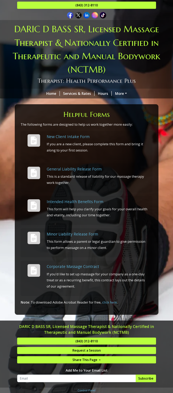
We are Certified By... (108, 101)
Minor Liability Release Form (72, 251)
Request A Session (37, 101)
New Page (49, 110)
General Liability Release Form (74, 186)
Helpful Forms (72, 101)
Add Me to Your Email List (87, 387)
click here (109, 319)
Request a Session (86, 367)
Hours (79, 93)
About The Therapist (108, 93)
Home (27, 93)
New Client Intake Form (68, 153)
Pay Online (141, 101)
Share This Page (85, 377)
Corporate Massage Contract (73, 283)
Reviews (29, 110)
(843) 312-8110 (86, 5)
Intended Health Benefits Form (75, 218)
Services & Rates (53, 93)
